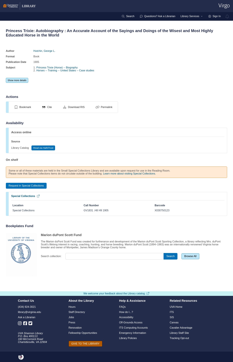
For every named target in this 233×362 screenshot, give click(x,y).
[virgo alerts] (227, 16)
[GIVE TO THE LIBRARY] (85, 344)
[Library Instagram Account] (20, 324)
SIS (172, 317)
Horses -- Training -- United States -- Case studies (65, 70)
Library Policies (128, 338)
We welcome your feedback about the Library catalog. (116, 293)
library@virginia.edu (29, 312)
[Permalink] (104, 107)
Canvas (174, 322)
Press (72, 322)
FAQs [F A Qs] (122, 306)
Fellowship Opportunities (83, 333)
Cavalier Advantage (181, 327)
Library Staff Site (179, 333)
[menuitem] (128, 16)
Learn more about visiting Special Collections (129, 173)
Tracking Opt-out (179, 338)
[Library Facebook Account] (26, 324)
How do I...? (126, 312)
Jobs (71, 317)
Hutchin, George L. (44, 51)
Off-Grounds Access (130, 322)
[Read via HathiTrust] (43, 147)
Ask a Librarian (26, 317)
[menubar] (171, 16)
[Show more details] (17, 80)
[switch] (22, 107)
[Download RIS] (73, 107)
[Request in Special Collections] (26, 186)
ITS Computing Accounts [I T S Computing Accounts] (133, 327)
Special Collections (25, 196)
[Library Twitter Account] (31, 324)
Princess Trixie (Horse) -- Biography (57, 67)
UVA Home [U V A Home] (176, 306)
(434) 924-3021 (27, 306)
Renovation (75, 327)
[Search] (170, 256)
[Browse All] (190, 256)
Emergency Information (132, 333)
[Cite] (47, 107)
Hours (72, 306)
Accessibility (126, 317)
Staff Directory (77, 312)
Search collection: (51, 256)
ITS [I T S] (172, 312)
